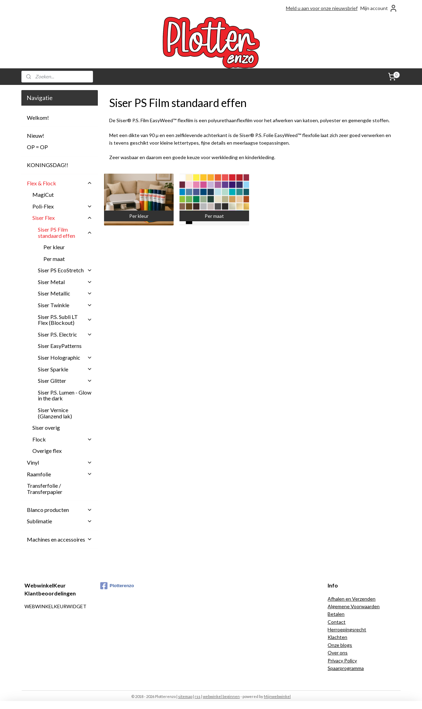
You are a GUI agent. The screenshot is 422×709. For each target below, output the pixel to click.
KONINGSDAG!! (47, 165)
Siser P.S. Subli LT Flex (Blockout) (65, 319)
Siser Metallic (65, 293)
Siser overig (46, 427)
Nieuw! (35, 135)
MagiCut (43, 194)
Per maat (54, 258)
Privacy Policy (342, 660)
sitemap (185, 696)
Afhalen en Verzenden (351, 599)
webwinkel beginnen (221, 696)
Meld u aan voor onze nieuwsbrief (322, 8)
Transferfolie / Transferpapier (44, 488)
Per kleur (54, 247)
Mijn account (379, 8)
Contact (337, 622)
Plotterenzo (117, 586)
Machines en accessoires (59, 539)
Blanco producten (59, 509)
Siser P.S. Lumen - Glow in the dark (64, 395)
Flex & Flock (59, 183)
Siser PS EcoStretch (65, 270)
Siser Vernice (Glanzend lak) (55, 413)
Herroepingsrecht (347, 629)
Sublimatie (59, 521)
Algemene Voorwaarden (354, 606)
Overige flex (47, 450)
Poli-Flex (62, 206)
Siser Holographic (65, 357)
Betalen (336, 614)
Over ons (338, 652)
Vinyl (59, 462)
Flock (62, 439)
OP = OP (37, 147)
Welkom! (38, 117)
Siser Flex (62, 217)
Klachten (337, 637)
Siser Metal (65, 282)
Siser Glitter (65, 380)
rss (197, 696)
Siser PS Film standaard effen (65, 232)
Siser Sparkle (65, 369)
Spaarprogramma (346, 668)
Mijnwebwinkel (277, 696)
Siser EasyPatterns (60, 345)
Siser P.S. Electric (65, 334)
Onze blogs (340, 645)
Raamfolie (59, 474)
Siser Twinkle (65, 305)
